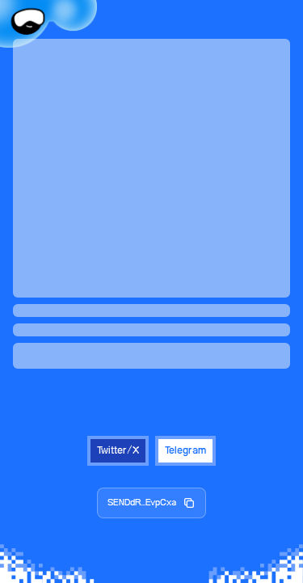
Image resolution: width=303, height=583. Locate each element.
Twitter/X (118, 451)
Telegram (185, 451)
